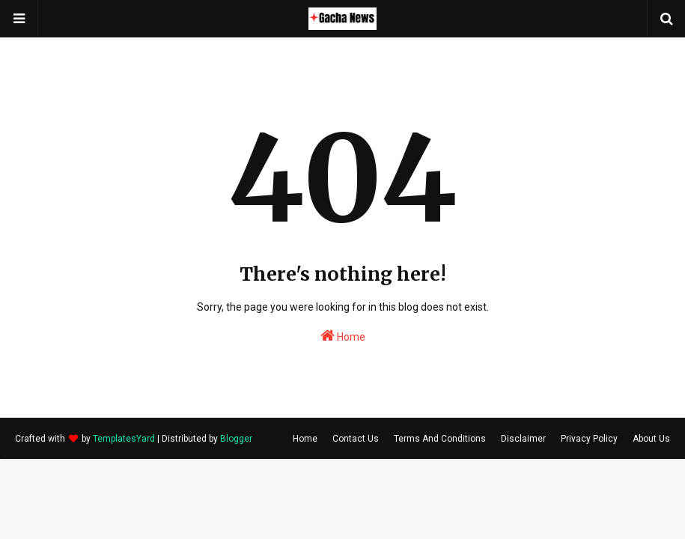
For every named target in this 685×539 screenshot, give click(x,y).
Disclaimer (523, 438)
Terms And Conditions (440, 438)
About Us (651, 438)
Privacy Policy (589, 438)
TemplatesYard (124, 438)
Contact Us (355, 438)
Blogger (236, 438)
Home (342, 335)
